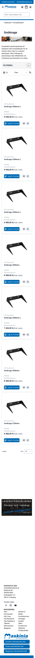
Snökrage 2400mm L (12, 212)
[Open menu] (3, 7)
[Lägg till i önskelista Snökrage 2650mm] (24, 387)
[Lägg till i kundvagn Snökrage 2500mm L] (12, 335)
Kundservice (22, 626)
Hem (5, 612)
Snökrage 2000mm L (12, 107)
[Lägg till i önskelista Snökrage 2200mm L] (24, 176)
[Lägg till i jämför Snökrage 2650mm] (28, 387)
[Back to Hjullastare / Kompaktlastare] (13, 23)
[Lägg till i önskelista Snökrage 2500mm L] (24, 334)
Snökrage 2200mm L (12, 159)
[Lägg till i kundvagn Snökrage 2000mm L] (12, 123)
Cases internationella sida (14, 646)
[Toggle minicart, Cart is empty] (30, 7)
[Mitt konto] (22, 7)
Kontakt (21, 621)
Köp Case (7, 616)
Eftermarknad (8, 626)
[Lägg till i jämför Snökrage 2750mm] (28, 440)
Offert (20, 623)
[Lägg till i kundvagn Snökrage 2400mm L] (12, 229)
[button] (16, 65)
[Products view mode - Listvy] (7, 72)
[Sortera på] (20, 73)
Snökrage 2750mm (11, 423)
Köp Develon (8, 614)
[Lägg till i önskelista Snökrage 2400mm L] (24, 229)
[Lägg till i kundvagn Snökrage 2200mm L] (12, 176)
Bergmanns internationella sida (16, 651)
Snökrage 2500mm (11, 265)
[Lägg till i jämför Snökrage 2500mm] (28, 282)
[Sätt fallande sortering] (30, 72)
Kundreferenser (23, 616)
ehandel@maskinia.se (24, 2)
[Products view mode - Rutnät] (4, 72)
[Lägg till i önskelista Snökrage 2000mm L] (24, 123)
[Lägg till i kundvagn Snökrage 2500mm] (12, 282)
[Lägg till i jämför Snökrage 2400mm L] (28, 229)
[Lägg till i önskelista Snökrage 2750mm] (24, 440)
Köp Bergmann (9, 619)
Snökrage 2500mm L (12, 318)
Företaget (21, 619)
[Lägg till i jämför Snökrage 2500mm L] (28, 334)
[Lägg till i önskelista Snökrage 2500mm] (24, 282)
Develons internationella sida (15, 642)
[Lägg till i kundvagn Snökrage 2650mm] (12, 387)
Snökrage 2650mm (11, 371)
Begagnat (7, 628)
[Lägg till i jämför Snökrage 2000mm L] (28, 123)
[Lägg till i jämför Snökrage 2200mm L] (28, 176)
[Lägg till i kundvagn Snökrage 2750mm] (12, 440)
